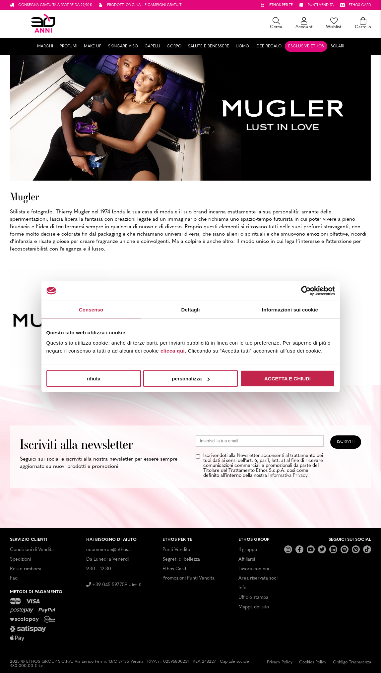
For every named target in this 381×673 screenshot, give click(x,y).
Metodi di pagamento (36, 592)
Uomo (242, 46)
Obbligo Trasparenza (352, 662)
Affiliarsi (246, 559)
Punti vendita (321, 5)
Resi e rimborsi (25, 569)
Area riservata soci (258, 578)
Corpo (174, 46)
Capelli (152, 46)
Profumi (68, 46)
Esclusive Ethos (306, 46)
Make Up (92, 46)
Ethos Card (174, 569)
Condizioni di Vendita (32, 549)
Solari (337, 46)
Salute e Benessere (208, 46)
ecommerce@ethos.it (109, 549)
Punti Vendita (176, 549)
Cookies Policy (312, 662)
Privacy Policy (279, 662)
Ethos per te (281, 5)
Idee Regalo (269, 46)
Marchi (45, 46)
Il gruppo (247, 549)
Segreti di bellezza (181, 559)
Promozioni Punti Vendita (188, 578)
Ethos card (360, 5)
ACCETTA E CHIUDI (287, 378)
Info (242, 588)
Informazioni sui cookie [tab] (290, 309)
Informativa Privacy (287, 475)
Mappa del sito (253, 607)
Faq (14, 578)
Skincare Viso (123, 46)
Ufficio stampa (253, 597)
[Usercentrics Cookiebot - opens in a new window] (306, 291)
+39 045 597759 (114, 585)
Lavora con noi (253, 569)
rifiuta (93, 378)
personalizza (191, 378)
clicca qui (172, 351)
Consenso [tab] (91, 309)
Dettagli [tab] (190, 309)
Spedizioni (20, 559)
